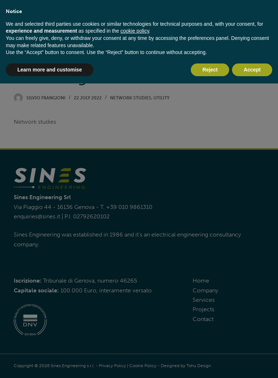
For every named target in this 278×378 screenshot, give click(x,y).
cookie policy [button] (135, 31)
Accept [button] (252, 70)
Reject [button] (210, 70)
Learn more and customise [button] (49, 70)
